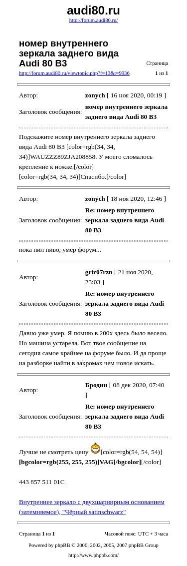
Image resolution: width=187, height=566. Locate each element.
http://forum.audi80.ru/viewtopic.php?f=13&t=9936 (74, 73)
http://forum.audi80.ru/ (93, 20)
